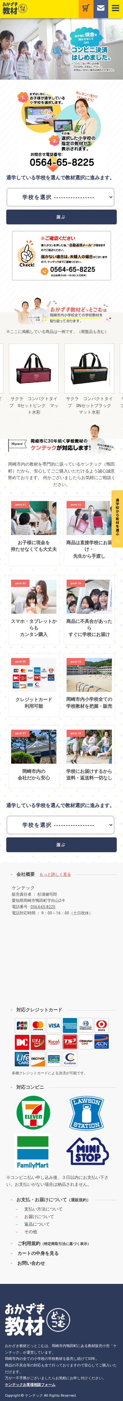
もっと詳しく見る (55, 874)
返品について (37, 1224)
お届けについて (39, 1216)
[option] (37, 380)
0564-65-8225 (43, 906)
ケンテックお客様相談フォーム (30, 1385)
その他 (30, 1231)
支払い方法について (43, 1209)
